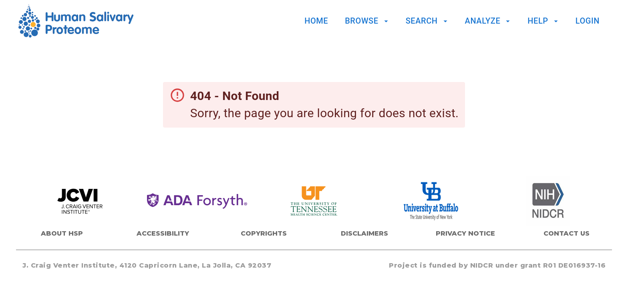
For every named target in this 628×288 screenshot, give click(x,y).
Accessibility (163, 233)
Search (428, 21)
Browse (367, 21)
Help (543, 21)
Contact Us (566, 233)
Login (588, 21)
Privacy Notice (465, 233)
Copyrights (264, 233)
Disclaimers (364, 233)
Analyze (489, 21)
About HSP (62, 233)
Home (316, 21)
